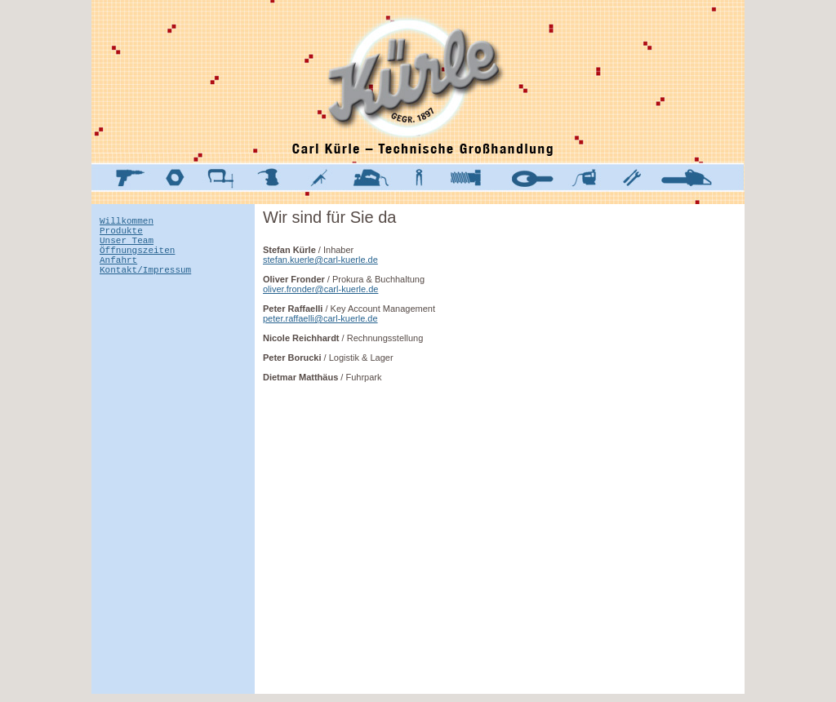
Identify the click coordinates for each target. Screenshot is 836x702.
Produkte (121, 235)
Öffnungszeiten (137, 259)
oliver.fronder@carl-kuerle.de (320, 289)
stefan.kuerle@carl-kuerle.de (320, 259)
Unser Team (126, 247)
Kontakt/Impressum (145, 284)
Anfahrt (118, 271)
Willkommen (126, 222)
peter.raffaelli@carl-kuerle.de (320, 318)
